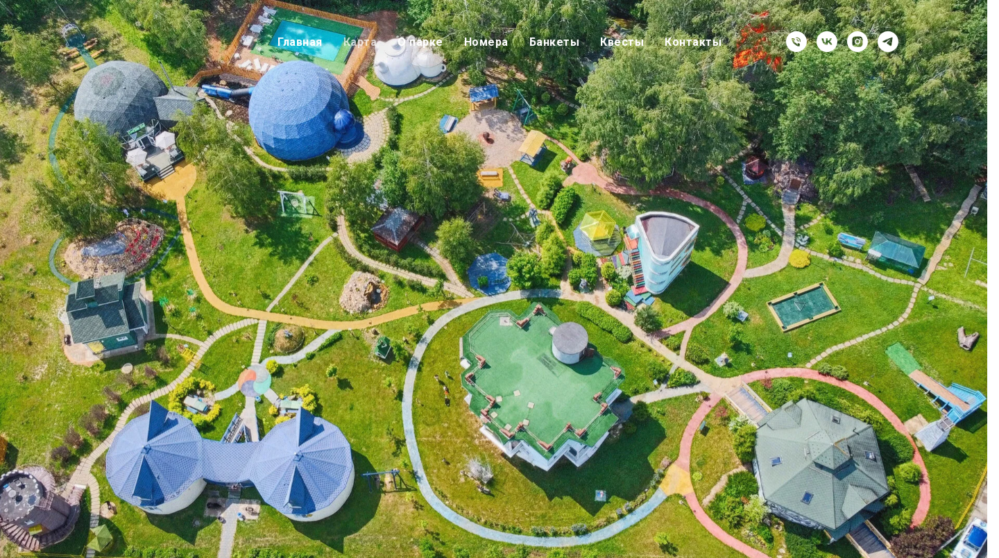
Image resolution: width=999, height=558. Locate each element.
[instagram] (857, 41)
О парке (420, 42)
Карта (360, 42)
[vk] (827, 41)
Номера (486, 42)
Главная (300, 42)
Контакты (693, 42)
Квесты (622, 42)
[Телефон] (796, 41)
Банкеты (554, 42)
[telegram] (888, 41)
